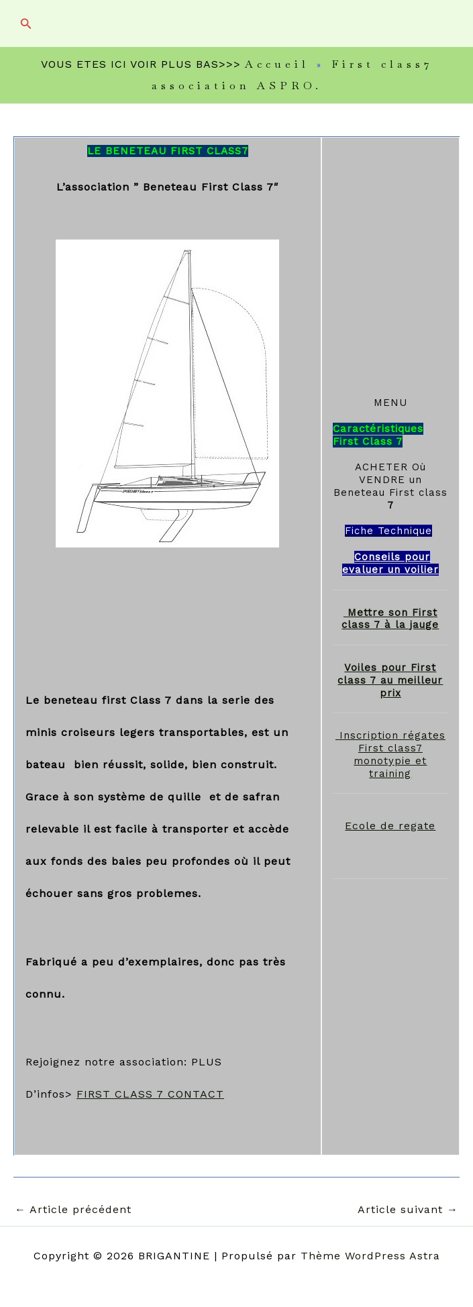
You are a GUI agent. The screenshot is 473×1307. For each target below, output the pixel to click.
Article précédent (73, 1209)
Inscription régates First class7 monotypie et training (390, 754)
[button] (26, 23)
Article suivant (408, 1209)
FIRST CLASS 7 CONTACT (150, 1094)
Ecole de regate (390, 825)
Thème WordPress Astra (370, 1255)
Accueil (277, 64)
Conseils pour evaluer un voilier (390, 563)
